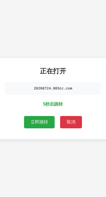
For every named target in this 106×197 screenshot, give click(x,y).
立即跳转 (39, 122)
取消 (71, 122)
